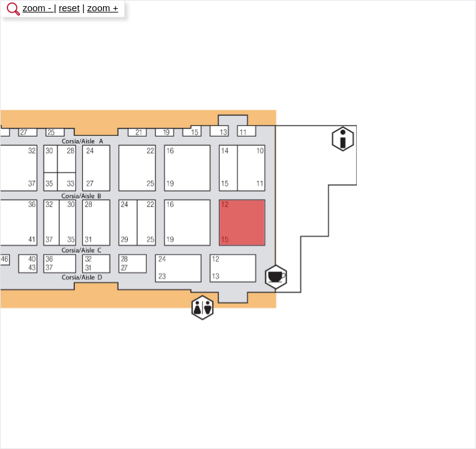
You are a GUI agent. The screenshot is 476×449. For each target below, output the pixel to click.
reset (69, 7)
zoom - (38, 7)
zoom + (103, 7)
